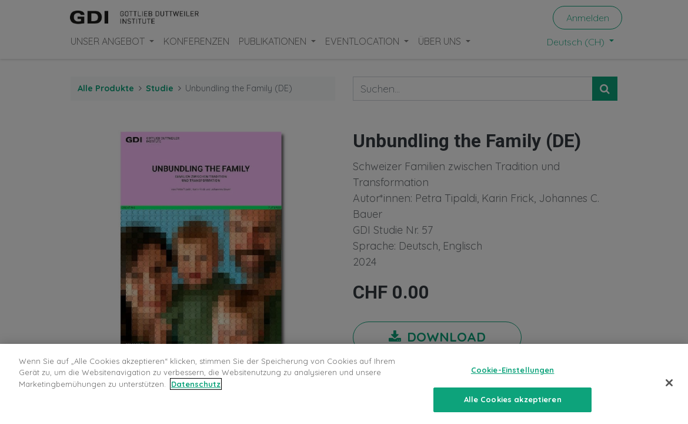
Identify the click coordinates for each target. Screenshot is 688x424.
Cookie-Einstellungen (513, 370)
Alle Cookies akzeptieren (513, 399)
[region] (344, 384)
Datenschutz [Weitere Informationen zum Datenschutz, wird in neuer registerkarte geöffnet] (196, 384)
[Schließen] (669, 383)
